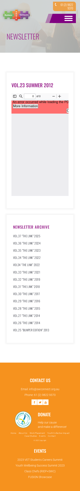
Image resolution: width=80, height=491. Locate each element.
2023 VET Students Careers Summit (40, 459)
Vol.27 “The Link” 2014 (26, 315)
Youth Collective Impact (58, 433)
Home (13, 433)
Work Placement (37, 433)
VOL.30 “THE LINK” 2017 (26, 294)
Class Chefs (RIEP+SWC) (40, 471)
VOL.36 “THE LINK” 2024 (27, 243)
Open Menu (68, 18)
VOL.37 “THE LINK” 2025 (26, 236)
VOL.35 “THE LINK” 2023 (27, 250)
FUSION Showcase (40, 477)
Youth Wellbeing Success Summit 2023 (40, 465)
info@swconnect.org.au (44, 389)
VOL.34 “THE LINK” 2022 (27, 257)
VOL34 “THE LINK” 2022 (26, 265)
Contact (51, 436)
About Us (23, 433)
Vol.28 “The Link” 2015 (26, 308)
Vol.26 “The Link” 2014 (26, 323)
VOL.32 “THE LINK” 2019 (26, 279)
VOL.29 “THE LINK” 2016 (26, 301)
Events (42, 436)
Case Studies (31, 436)
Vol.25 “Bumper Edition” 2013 (31, 330)
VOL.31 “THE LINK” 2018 (26, 286)
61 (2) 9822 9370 (63, 6)
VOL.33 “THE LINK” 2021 (26, 272)
